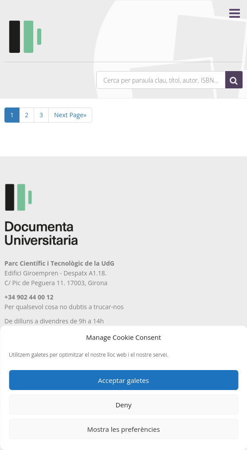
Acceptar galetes (123, 380)
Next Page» (70, 115)
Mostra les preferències (123, 429)
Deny (123, 404)
